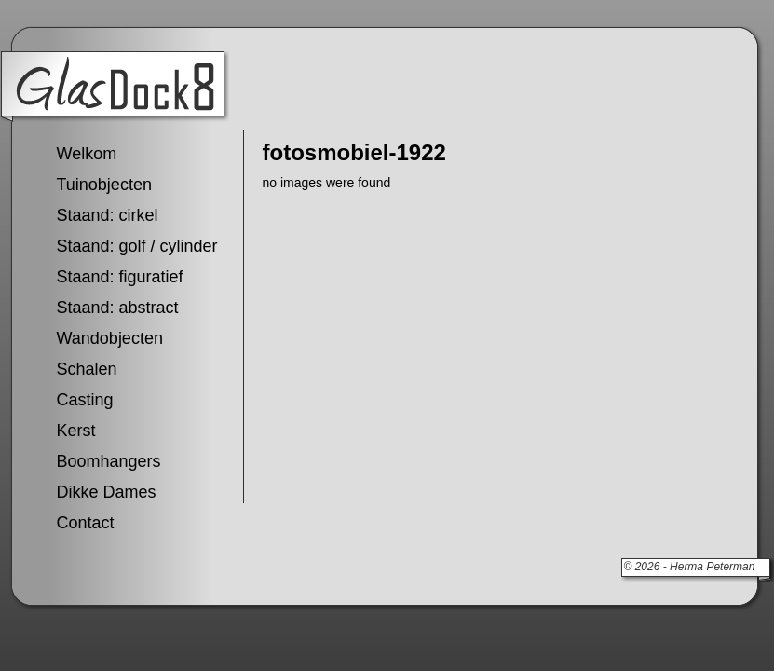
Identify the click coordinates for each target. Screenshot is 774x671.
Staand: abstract (118, 307)
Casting (85, 399)
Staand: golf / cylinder (137, 246)
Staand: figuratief (120, 276)
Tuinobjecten (104, 184)
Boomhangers (109, 461)
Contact (86, 523)
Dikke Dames (106, 492)
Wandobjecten (110, 338)
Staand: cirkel (107, 215)
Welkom (87, 153)
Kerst (76, 430)
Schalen (87, 369)
